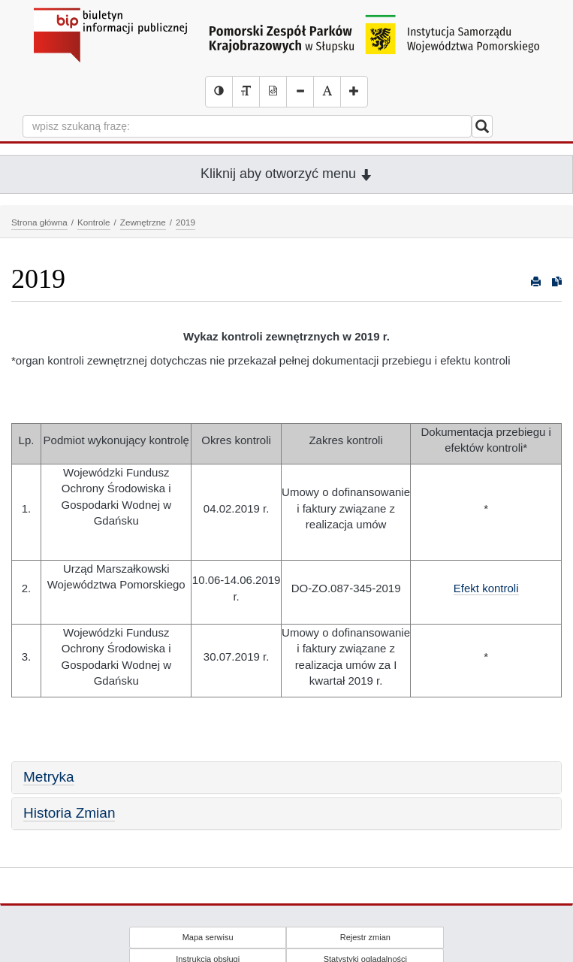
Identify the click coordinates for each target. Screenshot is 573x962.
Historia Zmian (69, 813)
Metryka (48, 777)
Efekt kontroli (486, 588)
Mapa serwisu (208, 937)
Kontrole (93, 222)
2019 (185, 222)
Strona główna (39, 222)
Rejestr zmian (365, 937)
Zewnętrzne (143, 222)
